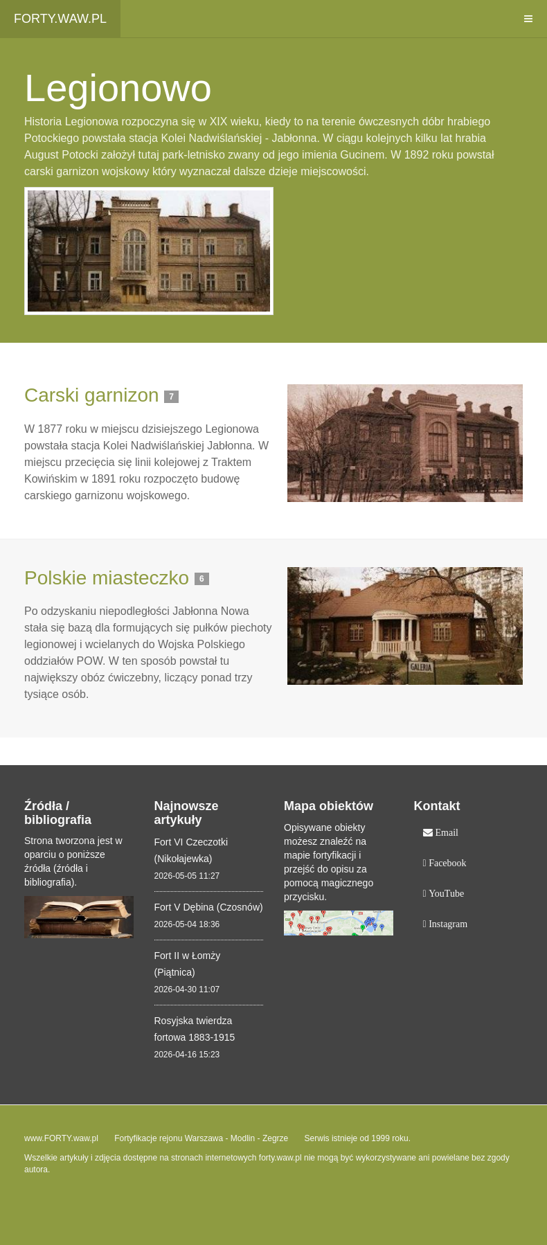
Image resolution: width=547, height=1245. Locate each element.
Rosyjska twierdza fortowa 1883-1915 (194, 1029)
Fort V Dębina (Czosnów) (208, 907)
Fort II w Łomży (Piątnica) (187, 964)
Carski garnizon (91, 395)
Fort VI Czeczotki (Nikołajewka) (191, 850)
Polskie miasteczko (106, 578)
